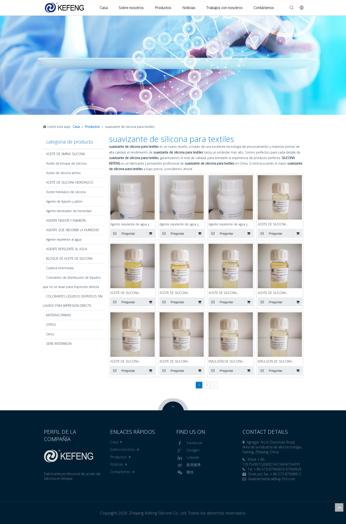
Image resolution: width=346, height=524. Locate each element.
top (339, 507)
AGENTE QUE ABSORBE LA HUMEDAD (72, 230)
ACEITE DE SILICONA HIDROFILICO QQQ (174, 293)
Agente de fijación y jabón (64, 201)
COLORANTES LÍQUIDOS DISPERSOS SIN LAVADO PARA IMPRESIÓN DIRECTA (72, 301)
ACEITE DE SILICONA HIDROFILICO (69, 182)
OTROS (51, 324)
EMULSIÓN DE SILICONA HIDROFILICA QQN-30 (226, 361)
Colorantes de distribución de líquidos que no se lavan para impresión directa (72, 282)
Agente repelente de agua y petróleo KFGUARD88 (129, 224)
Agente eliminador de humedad (68, 211)
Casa (104, 7)
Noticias (188, 7)
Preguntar (122, 233)
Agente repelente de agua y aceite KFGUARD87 (179, 224)
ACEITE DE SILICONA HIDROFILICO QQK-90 (273, 293)
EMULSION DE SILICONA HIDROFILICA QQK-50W (275, 361)
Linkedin (187, 457)
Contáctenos (264, 7)
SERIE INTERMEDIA (59, 344)
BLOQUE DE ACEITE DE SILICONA (69, 258)
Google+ (188, 450)
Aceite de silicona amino (63, 173)
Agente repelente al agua (63, 239)
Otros (50, 334)
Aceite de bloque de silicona (66, 163)
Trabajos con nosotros (224, 7)
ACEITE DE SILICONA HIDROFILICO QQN (223, 293)
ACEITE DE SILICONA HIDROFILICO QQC (124, 361)
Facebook (189, 443)
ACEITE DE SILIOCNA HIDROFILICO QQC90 (272, 224)
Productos (163, 7)
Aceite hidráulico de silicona (66, 192)
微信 (185, 472)
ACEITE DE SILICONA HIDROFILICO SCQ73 (124, 293)
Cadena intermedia (59, 268)
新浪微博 (188, 465)
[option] (173, 65)
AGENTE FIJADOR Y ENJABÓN (66, 220)
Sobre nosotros (131, 7)
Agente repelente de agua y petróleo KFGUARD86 (228, 224)
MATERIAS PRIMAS (58, 315)
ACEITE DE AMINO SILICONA (65, 154)
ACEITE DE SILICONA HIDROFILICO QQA (174, 361)
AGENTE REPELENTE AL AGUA (66, 249)
